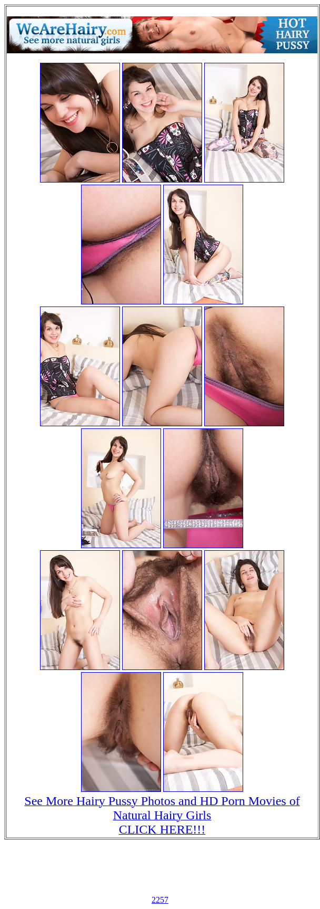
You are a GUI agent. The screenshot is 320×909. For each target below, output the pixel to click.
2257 (160, 899)
